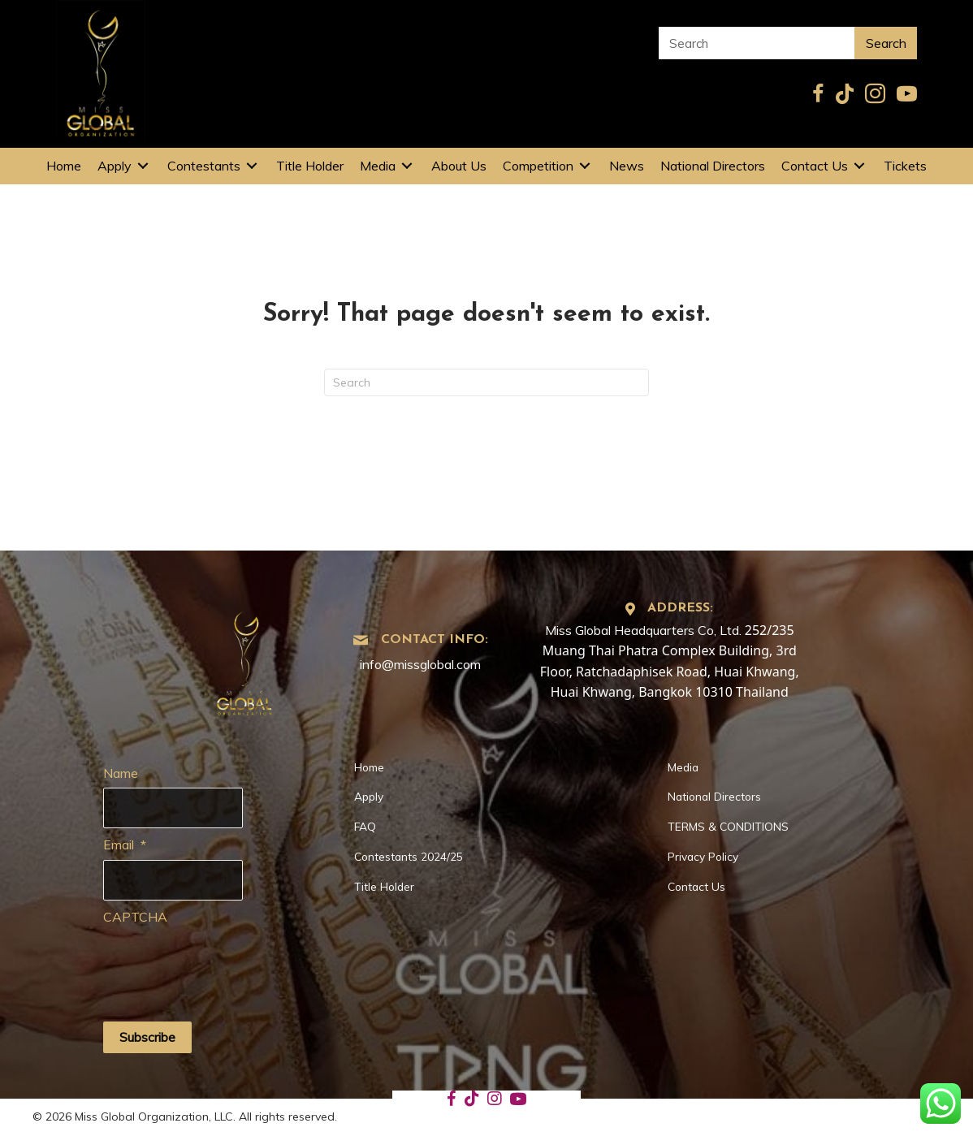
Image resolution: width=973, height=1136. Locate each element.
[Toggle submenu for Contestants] (252, 166)
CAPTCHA (135, 915)
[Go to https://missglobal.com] (244, 658)
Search (886, 43)
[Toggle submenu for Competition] (585, 166)
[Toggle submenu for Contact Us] (859, 166)
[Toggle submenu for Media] (407, 166)
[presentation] (226, 962)
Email (124, 844)
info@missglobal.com (420, 664)
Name (120, 773)
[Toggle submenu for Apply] (143, 166)
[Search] (486, 382)
